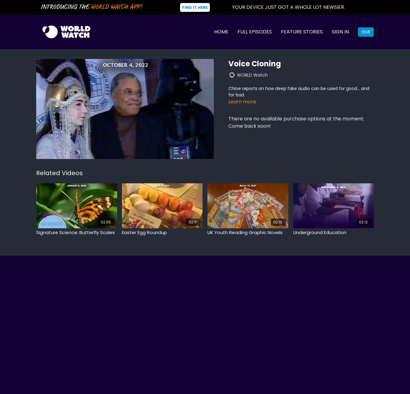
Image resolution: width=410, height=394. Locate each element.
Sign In (340, 31)
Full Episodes (255, 31)
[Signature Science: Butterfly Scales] (76, 232)
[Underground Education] (333, 232)
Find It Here (195, 7)
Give (365, 32)
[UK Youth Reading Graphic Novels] (247, 232)
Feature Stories (302, 31)
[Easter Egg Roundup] (162, 232)
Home (221, 31)
